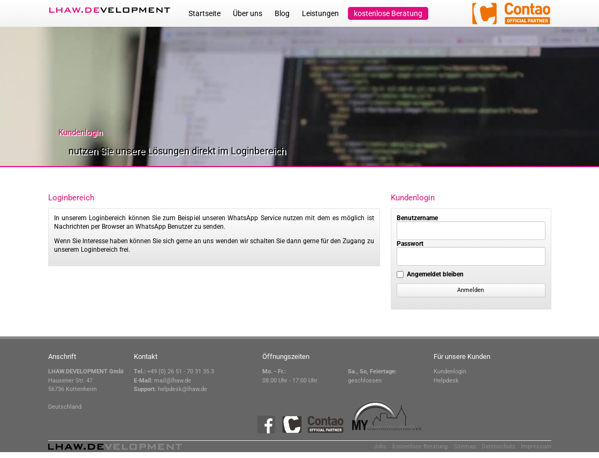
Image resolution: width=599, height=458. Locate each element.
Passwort (410, 243)
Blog (282, 13)
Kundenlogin (450, 371)
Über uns (247, 13)
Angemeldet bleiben (435, 274)
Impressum (536, 446)
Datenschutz (498, 446)
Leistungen (320, 13)
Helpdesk (446, 380)
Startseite (204, 13)
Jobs (380, 446)
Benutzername (417, 218)
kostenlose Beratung (388, 13)
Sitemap (464, 446)
